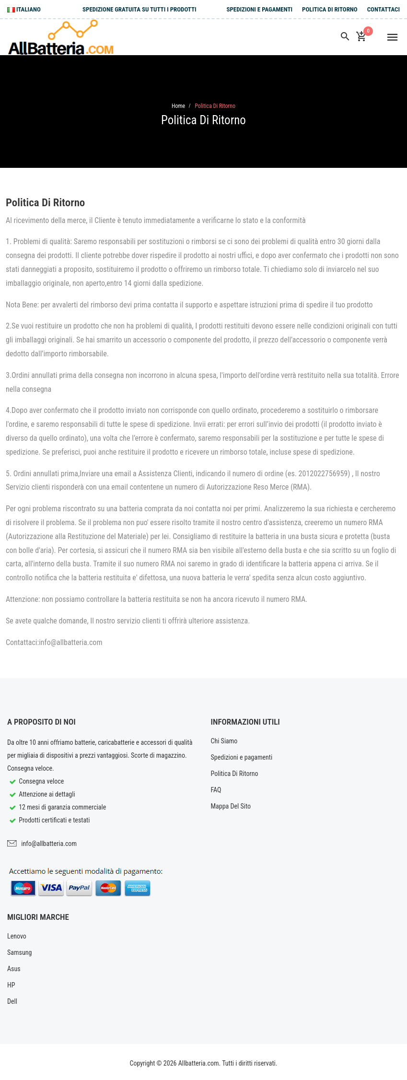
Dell (12, 1001)
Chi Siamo (224, 741)
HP (11, 985)
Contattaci (383, 9)
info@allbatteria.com (49, 843)
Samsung (19, 952)
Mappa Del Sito (231, 806)
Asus (14, 969)
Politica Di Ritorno (330, 9)
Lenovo (16, 936)
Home (178, 106)
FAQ (216, 790)
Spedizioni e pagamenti (259, 9)
